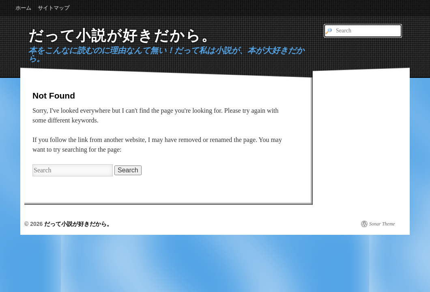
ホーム (23, 8)
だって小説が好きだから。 (122, 35)
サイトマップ (53, 8)
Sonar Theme (382, 224)
